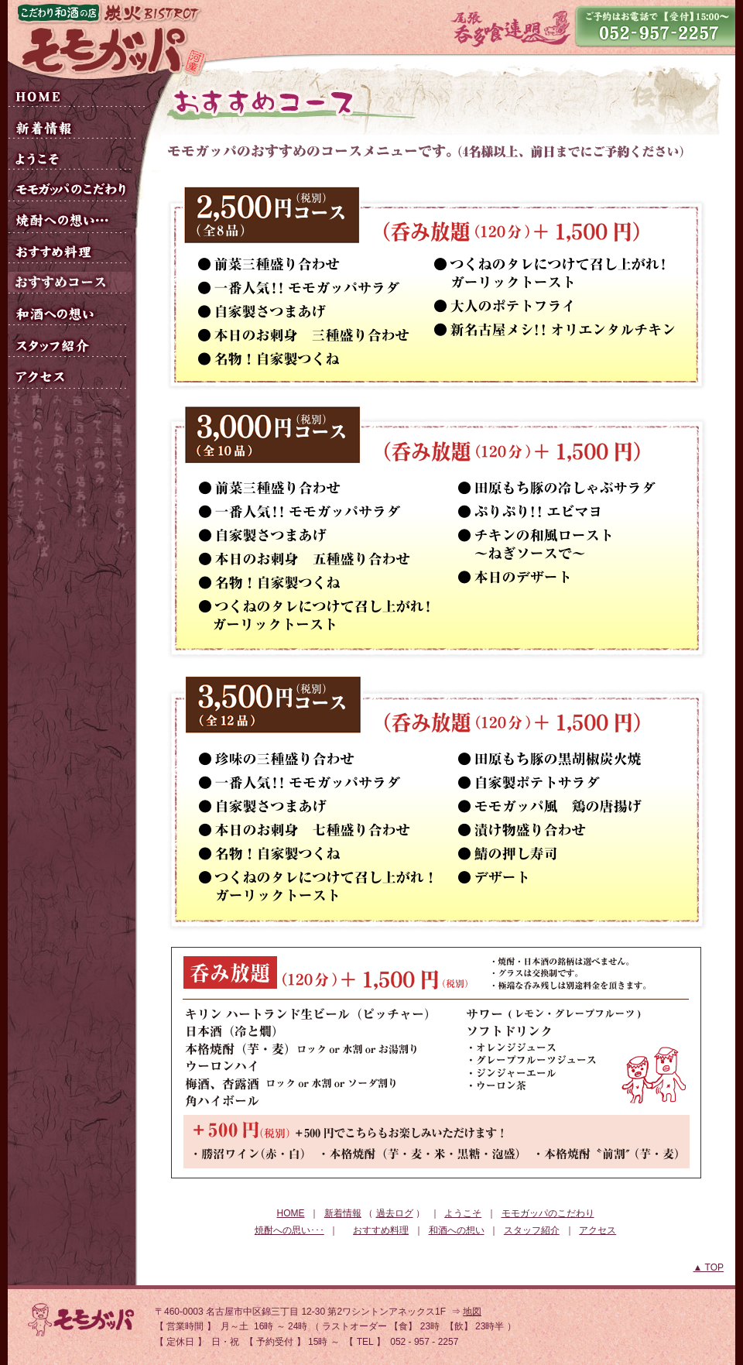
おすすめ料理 (381, 1230)
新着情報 (342, 1213)
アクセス (597, 1230)
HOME (290, 1213)
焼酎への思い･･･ (289, 1230)
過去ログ (394, 1213)
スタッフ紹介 (532, 1230)
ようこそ (462, 1213)
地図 (472, 1311)
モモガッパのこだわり (548, 1213)
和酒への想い (456, 1230)
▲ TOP (708, 1267)
